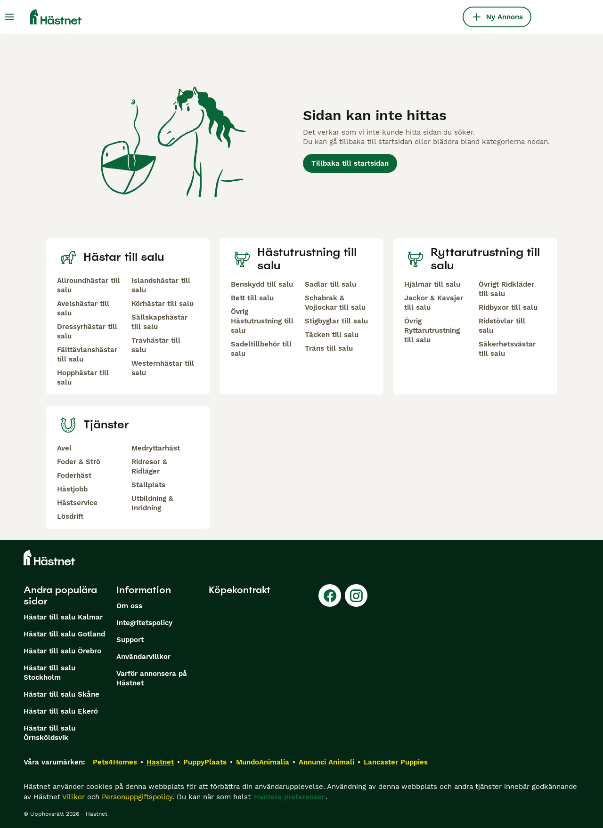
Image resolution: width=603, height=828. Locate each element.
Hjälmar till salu (432, 284)
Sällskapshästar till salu (159, 322)
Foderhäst (74, 475)
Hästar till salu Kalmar (63, 617)
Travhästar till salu (155, 345)
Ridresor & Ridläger (149, 466)
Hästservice (77, 502)
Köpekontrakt (239, 589)
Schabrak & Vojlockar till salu (335, 303)
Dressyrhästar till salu (87, 331)
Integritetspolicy (144, 623)
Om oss (129, 606)
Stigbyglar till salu (336, 321)
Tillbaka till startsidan (350, 163)
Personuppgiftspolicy (137, 797)
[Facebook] (329, 595)
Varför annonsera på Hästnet (151, 678)
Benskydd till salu (262, 284)
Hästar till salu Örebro (62, 651)
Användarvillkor (143, 656)
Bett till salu (252, 298)
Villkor (73, 797)
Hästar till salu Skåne (61, 694)
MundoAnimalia (262, 762)
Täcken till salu (332, 334)
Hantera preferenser (289, 797)
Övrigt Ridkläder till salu (506, 289)
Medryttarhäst (155, 448)
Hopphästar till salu (83, 377)
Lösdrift (70, 516)
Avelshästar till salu (83, 308)
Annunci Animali (326, 762)
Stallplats (148, 485)
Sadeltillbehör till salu (261, 349)
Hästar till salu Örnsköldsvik (49, 733)
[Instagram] (356, 595)
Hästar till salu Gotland (64, 634)
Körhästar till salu (162, 303)
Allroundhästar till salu (88, 285)
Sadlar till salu (330, 284)
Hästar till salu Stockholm (49, 673)
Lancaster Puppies (396, 762)
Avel (64, 448)
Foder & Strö (78, 462)
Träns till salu (329, 348)
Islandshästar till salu (160, 285)
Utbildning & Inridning (152, 503)
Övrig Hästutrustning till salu (262, 321)
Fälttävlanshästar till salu (87, 354)
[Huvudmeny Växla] (9, 17)
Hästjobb (72, 489)
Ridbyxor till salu (508, 307)
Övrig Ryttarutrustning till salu (432, 330)
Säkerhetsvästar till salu (507, 349)
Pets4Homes (115, 762)
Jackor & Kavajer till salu (433, 303)
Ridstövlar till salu (502, 326)
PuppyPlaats (205, 762)
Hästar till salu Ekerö (61, 711)
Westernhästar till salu (162, 368)
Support (130, 639)
